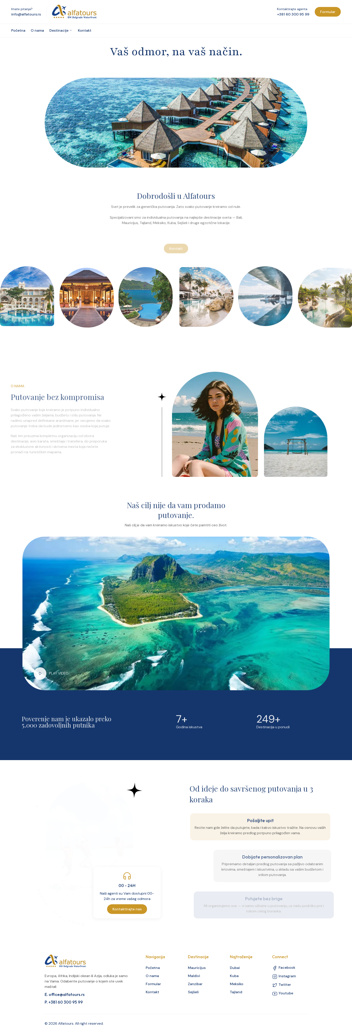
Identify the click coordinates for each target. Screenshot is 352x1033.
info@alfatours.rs (26, 14)
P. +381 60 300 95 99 (64, 1002)
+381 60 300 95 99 (293, 14)
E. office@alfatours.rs (65, 994)
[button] (37, 673)
